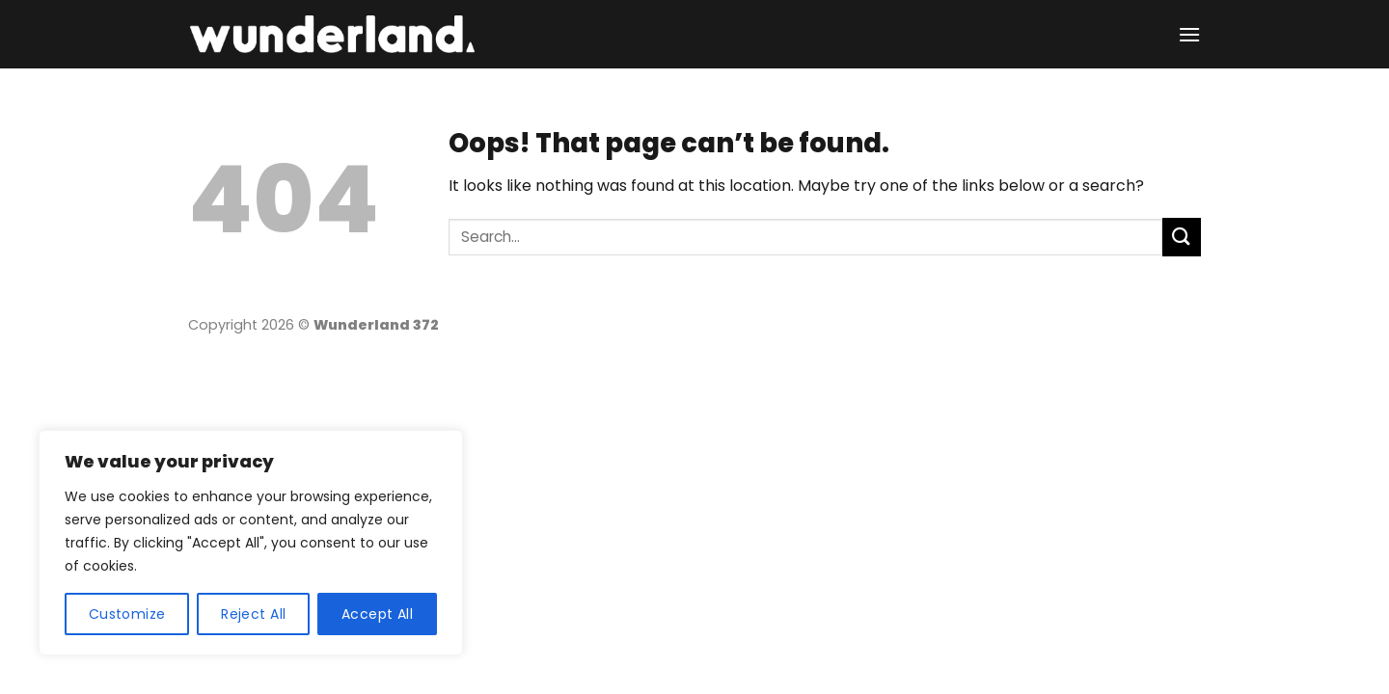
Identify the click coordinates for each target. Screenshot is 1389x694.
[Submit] (1181, 236)
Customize (127, 614)
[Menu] (1189, 34)
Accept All (377, 614)
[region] (251, 542)
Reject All (253, 614)
